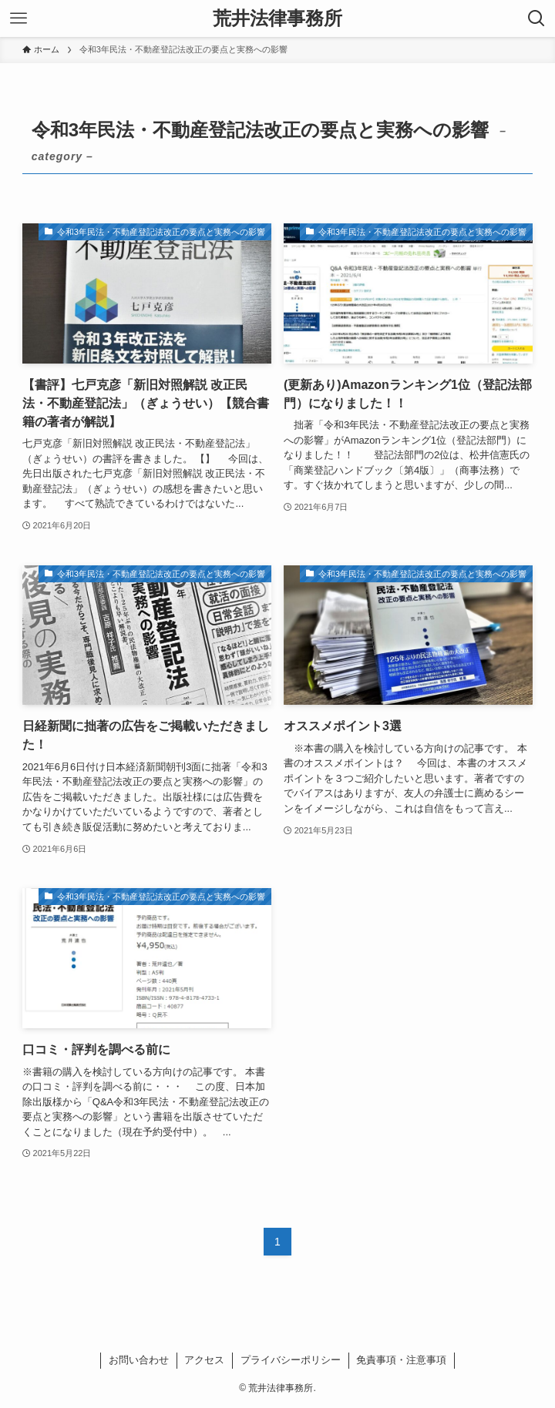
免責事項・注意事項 (401, 1360)
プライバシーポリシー (290, 1360)
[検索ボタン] (536, 18)
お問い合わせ (139, 1360)
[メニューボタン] (18, 18)
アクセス (204, 1360)
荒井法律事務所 (277, 18)
